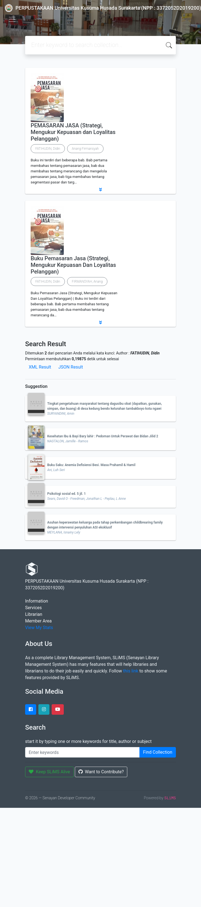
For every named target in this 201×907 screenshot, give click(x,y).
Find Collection (157, 752)
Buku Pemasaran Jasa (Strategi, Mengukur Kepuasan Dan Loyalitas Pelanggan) (73, 265)
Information (36, 601)
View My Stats (39, 627)
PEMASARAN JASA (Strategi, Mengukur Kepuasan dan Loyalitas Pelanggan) (73, 132)
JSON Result (70, 367)
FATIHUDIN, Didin (47, 149)
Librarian (33, 614)
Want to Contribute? (101, 771)
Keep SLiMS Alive (49, 771)
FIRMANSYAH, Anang (87, 281)
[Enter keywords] (82, 752)
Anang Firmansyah (85, 149)
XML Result (40, 367)
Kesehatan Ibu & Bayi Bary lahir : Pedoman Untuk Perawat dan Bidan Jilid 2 (102, 436)
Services (33, 607)
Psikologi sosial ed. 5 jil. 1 (66, 494)
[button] (100, 189)
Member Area (38, 621)
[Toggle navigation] (12, 19)
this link (130, 671)
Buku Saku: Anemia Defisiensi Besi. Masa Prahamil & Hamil (91, 465)
